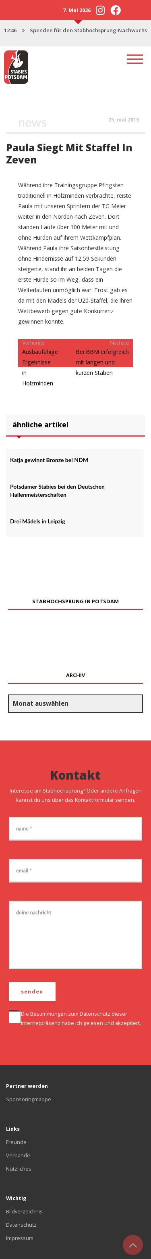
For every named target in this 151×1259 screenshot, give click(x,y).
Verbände (18, 1155)
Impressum (19, 1238)
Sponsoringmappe (28, 1099)
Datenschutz (95, 1013)
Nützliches (18, 1168)
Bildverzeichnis (24, 1211)
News (32, 122)
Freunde (16, 1142)
